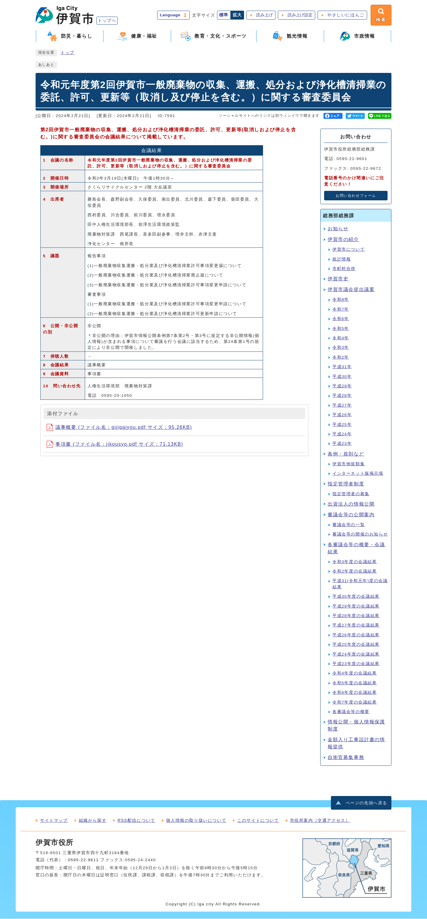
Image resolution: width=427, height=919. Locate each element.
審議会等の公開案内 (351, 515)
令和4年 (340, 338)
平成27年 (342, 406)
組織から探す (93, 820)
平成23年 (342, 444)
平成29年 (342, 386)
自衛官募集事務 (346, 757)
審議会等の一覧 (348, 525)
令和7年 (340, 310)
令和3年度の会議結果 (354, 562)
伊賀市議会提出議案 (351, 290)
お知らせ (338, 229)
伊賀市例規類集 (348, 464)
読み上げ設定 (299, 15)
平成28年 (342, 396)
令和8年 (340, 300)
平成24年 (342, 434)
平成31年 (342, 367)
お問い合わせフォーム (356, 196)
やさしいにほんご (345, 15)
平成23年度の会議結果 (356, 664)
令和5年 (340, 329)
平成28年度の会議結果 (356, 616)
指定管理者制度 (346, 484)
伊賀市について (348, 250)
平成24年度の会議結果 (356, 654)
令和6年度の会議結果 (354, 693)
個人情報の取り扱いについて (196, 820)
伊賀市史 (338, 279)
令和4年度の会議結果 (354, 674)
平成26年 (342, 415)
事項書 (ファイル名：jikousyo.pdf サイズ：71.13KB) (115, 444)
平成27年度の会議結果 (356, 626)
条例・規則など (346, 454)
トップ (67, 53)
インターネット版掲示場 (357, 474)
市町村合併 (344, 269)
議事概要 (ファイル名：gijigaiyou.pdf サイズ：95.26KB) (119, 427)
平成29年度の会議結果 (356, 606)
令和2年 (340, 358)
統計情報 (341, 259)
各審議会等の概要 (350, 712)
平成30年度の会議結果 (356, 597)
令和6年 (340, 319)
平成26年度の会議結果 (356, 635)
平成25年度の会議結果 (356, 645)
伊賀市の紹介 (343, 239)
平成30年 (342, 377)
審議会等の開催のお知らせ (360, 535)
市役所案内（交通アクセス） (320, 820)
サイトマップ (54, 820)
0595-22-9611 (83, 860)
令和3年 (340, 348)
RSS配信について (136, 820)
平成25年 (342, 425)
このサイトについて (258, 820)
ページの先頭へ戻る (366, 803)
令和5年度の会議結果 (354, 683)
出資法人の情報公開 (351, 504)
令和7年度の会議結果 (354, 702)
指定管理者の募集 (350, 494)
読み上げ (264, 15)
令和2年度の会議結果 (354, 572)
